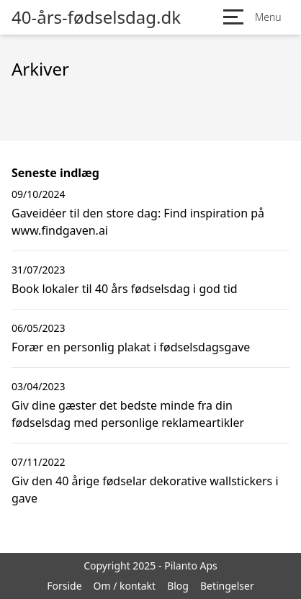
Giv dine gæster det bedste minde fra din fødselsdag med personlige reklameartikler (128, 414)
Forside (64, 586)
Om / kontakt (125, 586)
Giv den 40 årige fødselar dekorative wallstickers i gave (145, 489)
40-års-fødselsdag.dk (96, 17)
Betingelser (227, 586)
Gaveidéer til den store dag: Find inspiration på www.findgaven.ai (138, 221)
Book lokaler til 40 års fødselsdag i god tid (125, 289)
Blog (178, 586)
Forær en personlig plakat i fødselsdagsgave (131, 347)
